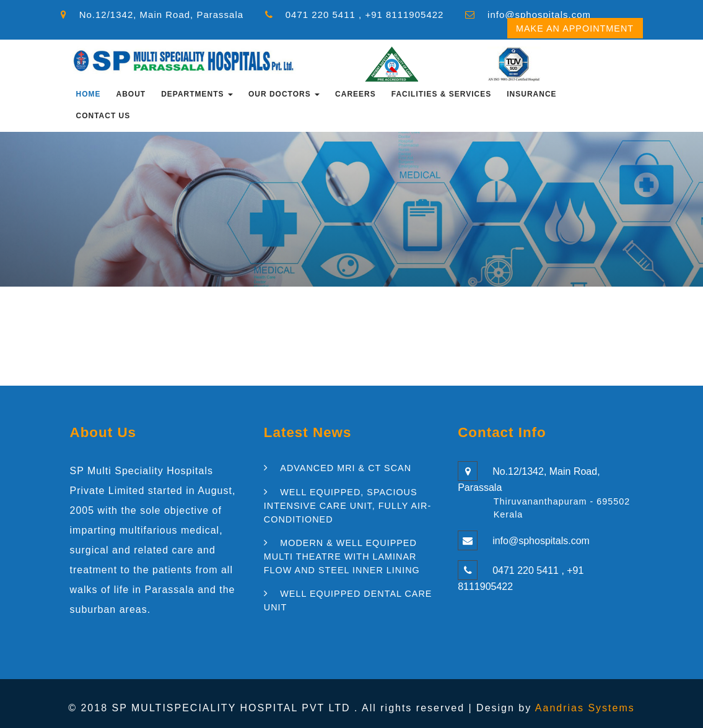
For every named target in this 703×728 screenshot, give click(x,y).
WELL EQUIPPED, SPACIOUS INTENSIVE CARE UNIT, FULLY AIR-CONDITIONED (347, 505)
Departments (197, 94)
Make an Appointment (575, 28)
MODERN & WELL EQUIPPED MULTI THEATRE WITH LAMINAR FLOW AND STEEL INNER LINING (342, 556)
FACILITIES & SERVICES (441, 94)
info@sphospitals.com (539, 14)
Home (88, 94)
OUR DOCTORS (284, 94)
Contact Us (103, 115)
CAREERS (355, 94)
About (131, 94)
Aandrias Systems (585, 708)
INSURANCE (531, 94)
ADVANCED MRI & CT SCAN (345, 468)
